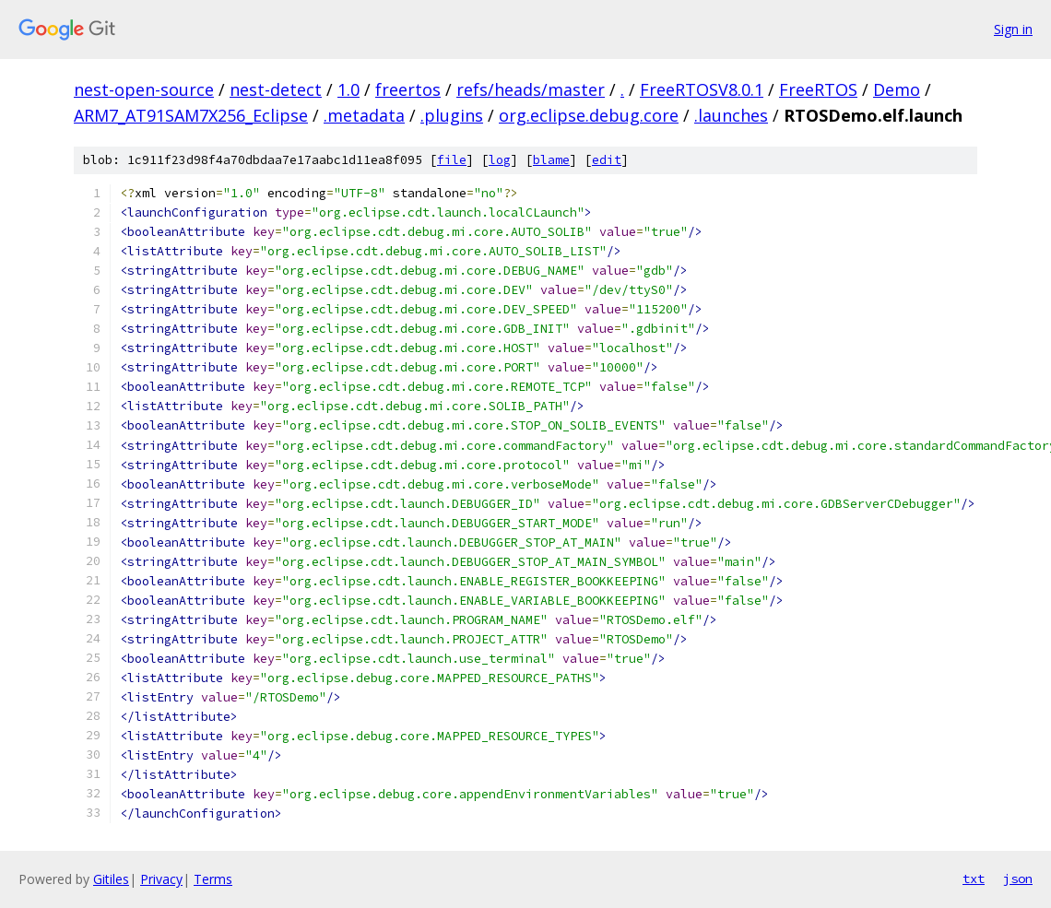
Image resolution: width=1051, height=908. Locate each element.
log (500, 160)
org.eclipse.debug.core (589, 115)
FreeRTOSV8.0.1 (701, 89)
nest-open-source (144, 89)
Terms (213, 879)
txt (973, 878)
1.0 (348, 89)
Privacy (161, 879)
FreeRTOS (818, 89)
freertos (408, 89)
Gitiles (111, 879)
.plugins (451, 115)
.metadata (364, 115)
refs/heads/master (530, 89)
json (1018, 878)
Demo (896, 89)
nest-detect (276, 89)
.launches (731, 115)
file (451, 160)
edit (606, 160)
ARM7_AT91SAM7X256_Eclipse (191, 115)
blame (551, 160)
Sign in (1013, 29)
